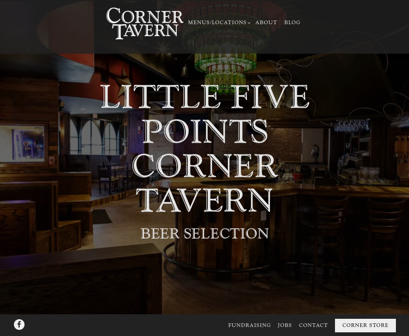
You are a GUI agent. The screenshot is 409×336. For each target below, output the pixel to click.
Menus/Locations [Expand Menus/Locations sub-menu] (218, 22)
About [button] (266, 22)
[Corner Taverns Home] (145, 23)
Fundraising (249, 314)
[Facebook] (19, 313)
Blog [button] (292, 22)
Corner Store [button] (365, 314)
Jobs (285, 314)
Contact (313, 314)
